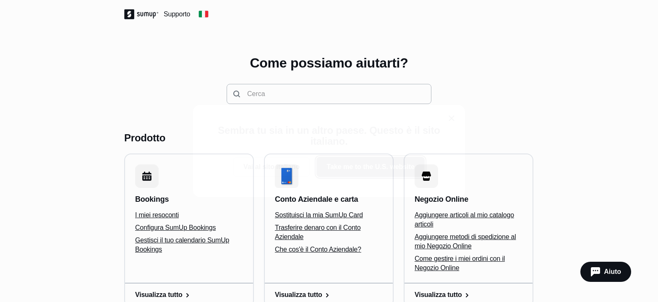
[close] (451, 118)
